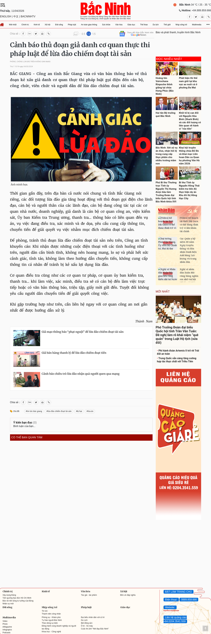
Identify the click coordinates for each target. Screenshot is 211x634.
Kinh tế (46, 591)
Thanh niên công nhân (51, 614)
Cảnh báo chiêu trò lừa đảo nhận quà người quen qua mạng (81, 374)
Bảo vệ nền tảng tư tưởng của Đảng (18, 601)
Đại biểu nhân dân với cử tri (92, 617)
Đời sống (7, 607)
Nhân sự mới (8, 604)
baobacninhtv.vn (171, 610)
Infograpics (7, 630)
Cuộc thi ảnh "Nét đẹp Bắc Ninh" (95, 629)
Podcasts (6, 632)
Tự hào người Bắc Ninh (52, 620)
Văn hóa (85, 591)
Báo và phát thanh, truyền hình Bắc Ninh (178, 32)
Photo (5, 624)
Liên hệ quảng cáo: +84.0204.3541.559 (175, 619)
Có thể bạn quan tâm (26, 437)
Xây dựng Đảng (9, 595)
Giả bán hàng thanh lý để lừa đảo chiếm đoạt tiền (74, 353)
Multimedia (9, 617)
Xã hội (123, 591)
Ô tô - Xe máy (87, 626)
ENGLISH (5, 16)
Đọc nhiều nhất (169, 59)
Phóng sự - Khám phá (51, 617)
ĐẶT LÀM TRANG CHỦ (178, 591)
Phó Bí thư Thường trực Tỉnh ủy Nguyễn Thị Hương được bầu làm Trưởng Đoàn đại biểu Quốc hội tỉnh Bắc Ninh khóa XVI (166, 192)
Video (5, 621)
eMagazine (7, 627)
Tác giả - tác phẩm (89, 595)
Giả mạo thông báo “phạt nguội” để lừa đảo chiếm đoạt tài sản (83, 332)
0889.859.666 (189, 599)
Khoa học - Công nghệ (51, 632)
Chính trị (8, 591)
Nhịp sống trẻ (49, 607)
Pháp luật (86, 607)
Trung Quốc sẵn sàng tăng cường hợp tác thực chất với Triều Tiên (176, 360)
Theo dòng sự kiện (50, 623)
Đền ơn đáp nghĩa (128, 595)
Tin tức (45, 611)
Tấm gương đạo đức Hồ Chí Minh (17, 598)
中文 (15, 16)
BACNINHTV (28, 16)
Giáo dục (125, 607)
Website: (170, 607)
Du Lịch (84, 620)
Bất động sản (86, 623)
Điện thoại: (171, 599)
